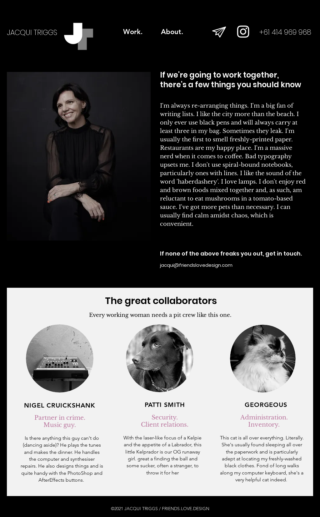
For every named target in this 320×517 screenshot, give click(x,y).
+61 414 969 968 (285, 32)
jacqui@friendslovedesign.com (196, 265)
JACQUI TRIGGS (32, 33)
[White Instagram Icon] (243, 31)
